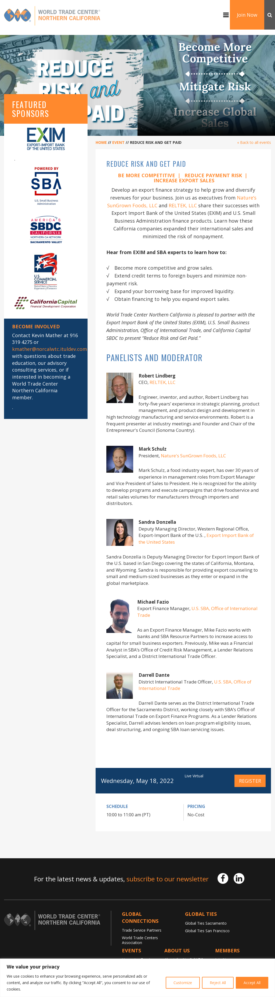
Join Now (247, 15)
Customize (182, 982)
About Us (177, 950)
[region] (137, 978)
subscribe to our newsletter (167, 878)
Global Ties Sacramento (206, 923)
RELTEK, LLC (183, 205)
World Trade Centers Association (140, 940)
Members (227, 950)
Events (131, 950)
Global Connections (140, 917)
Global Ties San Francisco (207, 930)
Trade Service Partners (141, 930)
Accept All (252, 982)
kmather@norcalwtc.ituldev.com (49, 349)
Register (250, 781)
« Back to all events (254, 142)
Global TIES (201, 914)
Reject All (218, 982)
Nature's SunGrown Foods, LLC (193, 456)
